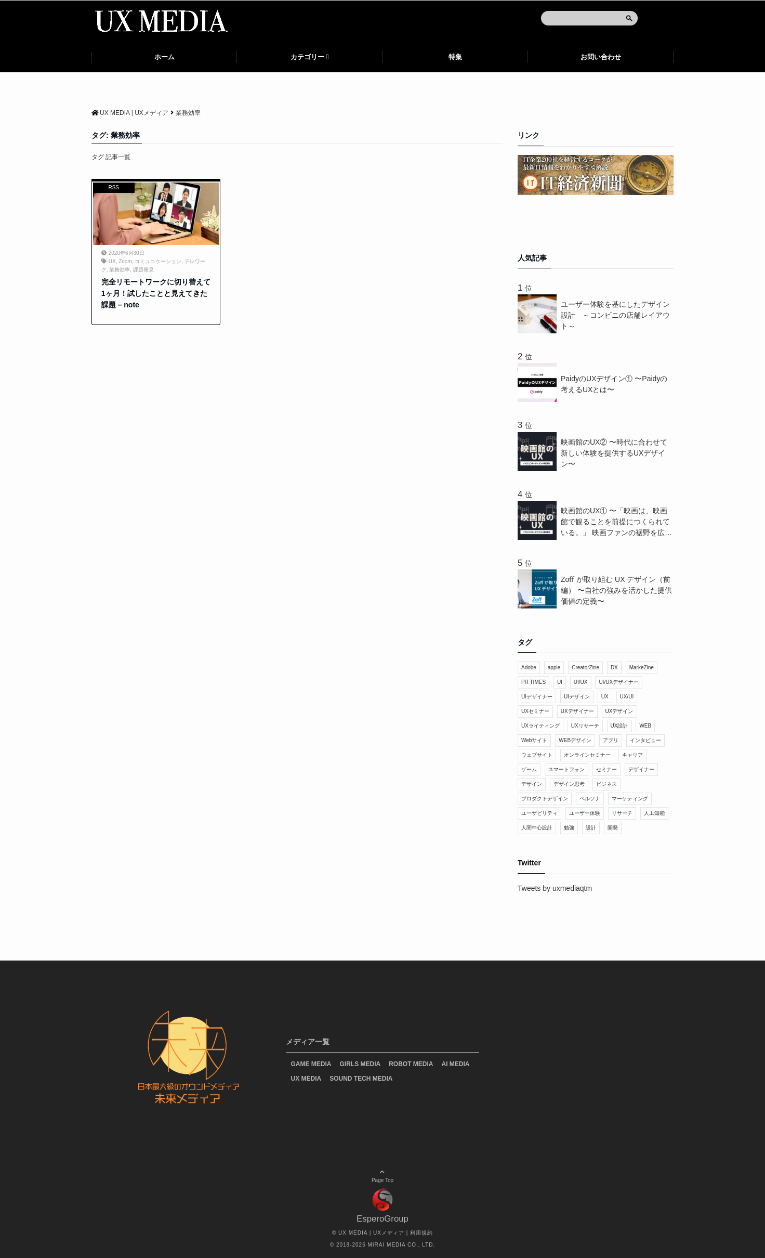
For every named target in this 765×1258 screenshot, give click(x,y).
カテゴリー (307, 57)
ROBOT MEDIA (411, 1064)
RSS (113, 187)
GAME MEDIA (311, 1064)
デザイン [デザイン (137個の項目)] (531, 784)
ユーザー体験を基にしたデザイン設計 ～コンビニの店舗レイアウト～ (615, 315)
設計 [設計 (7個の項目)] (591, 828)
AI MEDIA (456, 1064)
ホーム (164, 57)
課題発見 (143, 270)
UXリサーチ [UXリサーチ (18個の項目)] (585, 726)
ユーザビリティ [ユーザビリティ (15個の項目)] (539, 813)
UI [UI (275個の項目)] (559, 682)
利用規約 (421, 1233)
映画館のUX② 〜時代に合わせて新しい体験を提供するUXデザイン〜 (614, 453)
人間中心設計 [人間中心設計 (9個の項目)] (536, 828)
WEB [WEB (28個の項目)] (645, 726)
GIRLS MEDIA (360, 1064)
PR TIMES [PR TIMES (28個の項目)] (533, 682)
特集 (455, 57)
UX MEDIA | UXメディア (371, 1233)
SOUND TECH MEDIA (360, 1078)
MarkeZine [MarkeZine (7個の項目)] (641, 667)
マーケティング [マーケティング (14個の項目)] (630, 798)
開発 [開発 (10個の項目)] (613, 828)
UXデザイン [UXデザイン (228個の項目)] (619, 711)
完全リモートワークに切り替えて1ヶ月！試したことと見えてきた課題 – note (155, 293)
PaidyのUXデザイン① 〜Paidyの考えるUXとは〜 (614, 384)
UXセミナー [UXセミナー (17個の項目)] (535, 711)
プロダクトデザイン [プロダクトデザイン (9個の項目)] (544, 798)
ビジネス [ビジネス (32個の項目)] (606, 784)
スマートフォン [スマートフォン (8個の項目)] (566, 769)
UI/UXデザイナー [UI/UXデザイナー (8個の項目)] (619, 682)
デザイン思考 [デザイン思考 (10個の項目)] (569, 784)
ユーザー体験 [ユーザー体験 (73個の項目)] (584, 813)
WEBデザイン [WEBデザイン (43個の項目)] (575, 740)
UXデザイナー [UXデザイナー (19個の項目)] (577, 711)
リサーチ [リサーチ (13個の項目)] (622, 813)
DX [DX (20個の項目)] (614, 667)
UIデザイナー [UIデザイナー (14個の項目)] (536, 696)
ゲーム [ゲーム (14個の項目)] (529, 769)
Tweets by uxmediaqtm (555, 888)
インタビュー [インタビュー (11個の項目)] (645, 740)
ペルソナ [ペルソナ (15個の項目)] (589, 798)
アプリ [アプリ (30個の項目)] (610, 740)
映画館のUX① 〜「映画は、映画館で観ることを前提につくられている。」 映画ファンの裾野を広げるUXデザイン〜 (616, 522)
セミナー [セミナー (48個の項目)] (606, 769)
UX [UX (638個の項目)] (605, 696)
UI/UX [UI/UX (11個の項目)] (581, 682)
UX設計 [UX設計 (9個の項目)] (619, 726)
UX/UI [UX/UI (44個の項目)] (627, 696)
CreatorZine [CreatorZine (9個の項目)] (585, 667)
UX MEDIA (306, 1078)
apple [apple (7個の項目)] (554, 667)
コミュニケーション (158, 261)
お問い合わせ (601, 57)
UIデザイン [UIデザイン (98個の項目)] (577, 696)
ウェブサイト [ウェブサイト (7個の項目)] (536, 755)
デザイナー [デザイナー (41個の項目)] (641, 769)
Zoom (125, 261)
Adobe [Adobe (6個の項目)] (528, 667)
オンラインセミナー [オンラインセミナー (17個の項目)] (587, 755)
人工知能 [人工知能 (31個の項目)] (654, 813)
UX (112, 261)
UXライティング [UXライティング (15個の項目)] (540, 726)
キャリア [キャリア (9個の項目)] (632, 755)
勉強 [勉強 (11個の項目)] (569, 828)
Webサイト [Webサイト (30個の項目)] (534, 740)
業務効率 (119, 270)
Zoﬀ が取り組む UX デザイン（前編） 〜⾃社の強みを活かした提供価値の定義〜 (616, 590)
